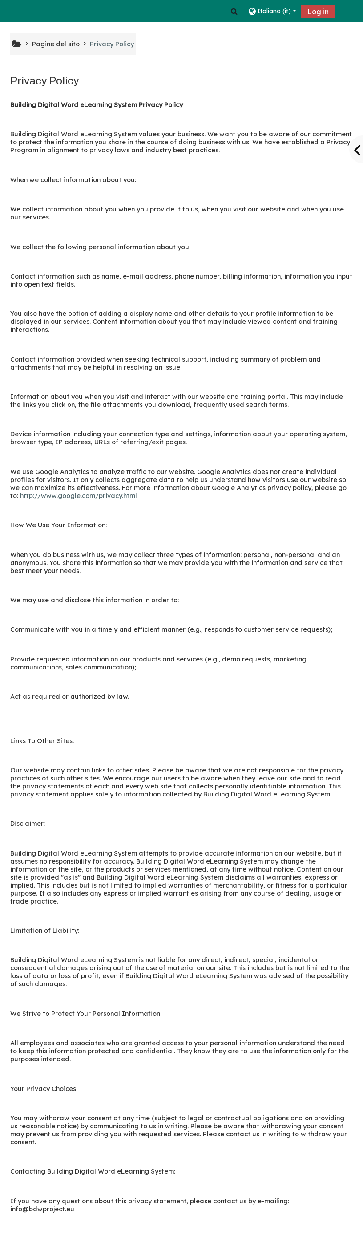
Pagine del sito (56, 44)
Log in (318, 11)
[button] (234, 11)
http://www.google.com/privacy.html (78, 496)
